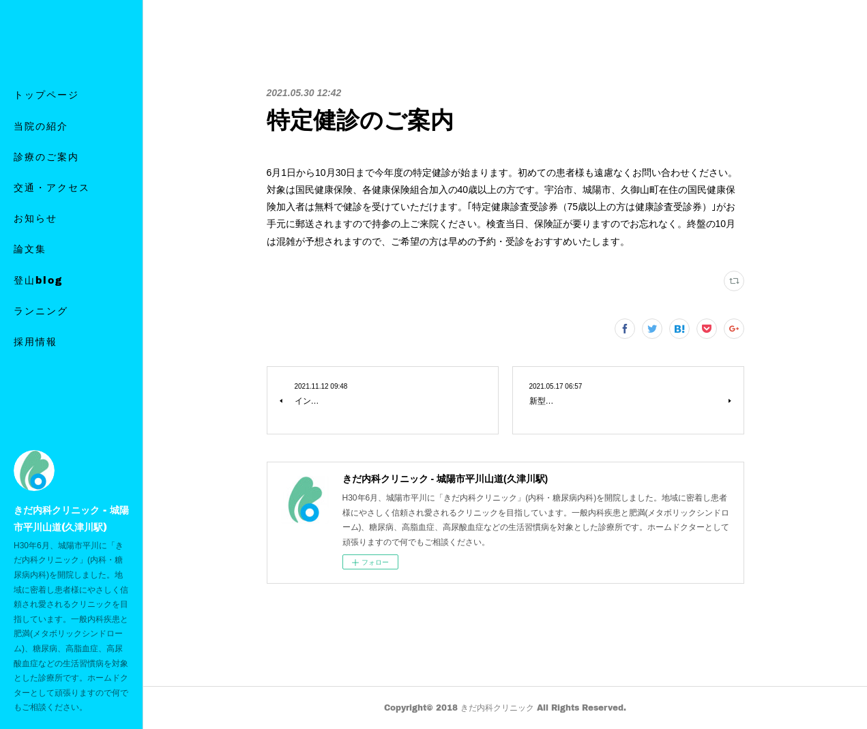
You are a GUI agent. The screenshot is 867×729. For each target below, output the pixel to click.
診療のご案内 (46, 172)
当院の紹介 (41, 141)
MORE (32, 295)
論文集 (30, 264)
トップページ (46, 110)
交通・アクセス (52, 203)
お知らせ (35, 234)
